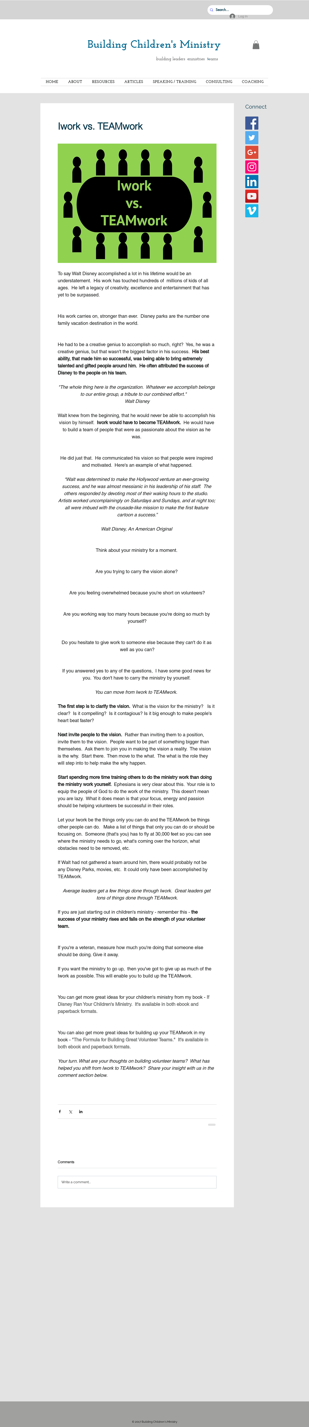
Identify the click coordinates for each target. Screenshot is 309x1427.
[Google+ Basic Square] (251, 152)
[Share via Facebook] (60, 1111)
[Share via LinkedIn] (81, 1111)
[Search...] (240, 10)
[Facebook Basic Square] (251, 123)
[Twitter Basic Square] (251, 137)
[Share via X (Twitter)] (70, 1111)
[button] (256, 44)
